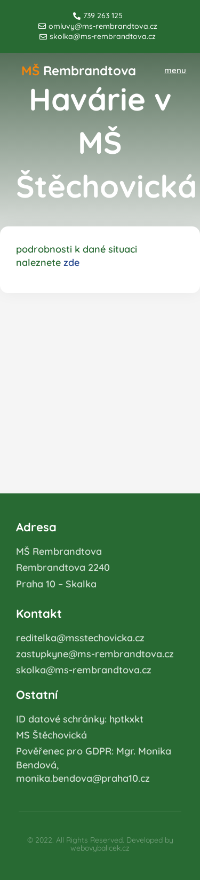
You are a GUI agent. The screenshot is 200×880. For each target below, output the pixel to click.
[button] (176, 71)
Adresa (36, 527)
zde (71, 262)
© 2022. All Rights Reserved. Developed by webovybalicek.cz (100, 844)
